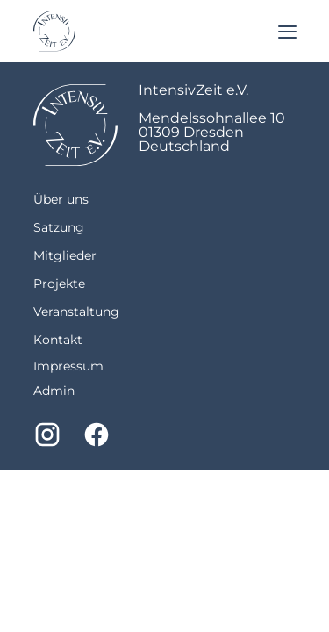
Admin (54, 391)
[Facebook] (96, 434)
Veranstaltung (76, 312)
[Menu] (287, 31)
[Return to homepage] (54, 31)
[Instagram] (47, 434)
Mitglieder (65, 255)
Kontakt (57, 340)
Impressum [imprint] (68, 366)
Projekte (59, 283)
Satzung (58, 227)
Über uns (61, 199)
